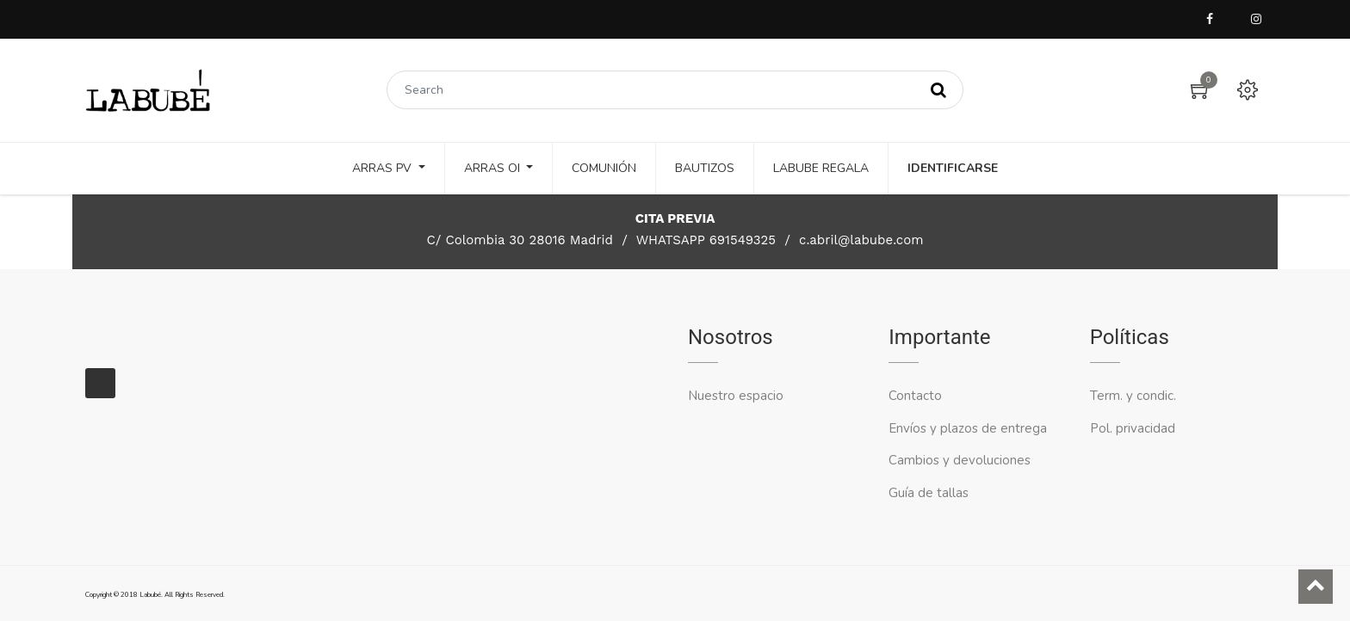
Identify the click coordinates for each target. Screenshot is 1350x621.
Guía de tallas (929, 492)
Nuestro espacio (735, 395)
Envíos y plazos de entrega (968, 428)
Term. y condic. (1133, 395)
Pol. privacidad (1132, 428)
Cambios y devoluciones (960, 460)
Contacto (917, 395)
